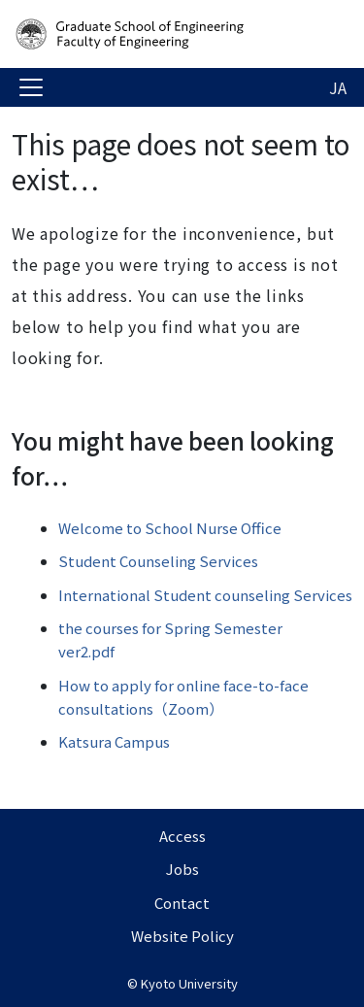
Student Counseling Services (158, 561)
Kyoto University (189, 983)
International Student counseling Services (205, 595)
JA (338, 87)
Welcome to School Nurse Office (169, 528)
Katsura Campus (114, 741)
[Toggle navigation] (31, 87)
